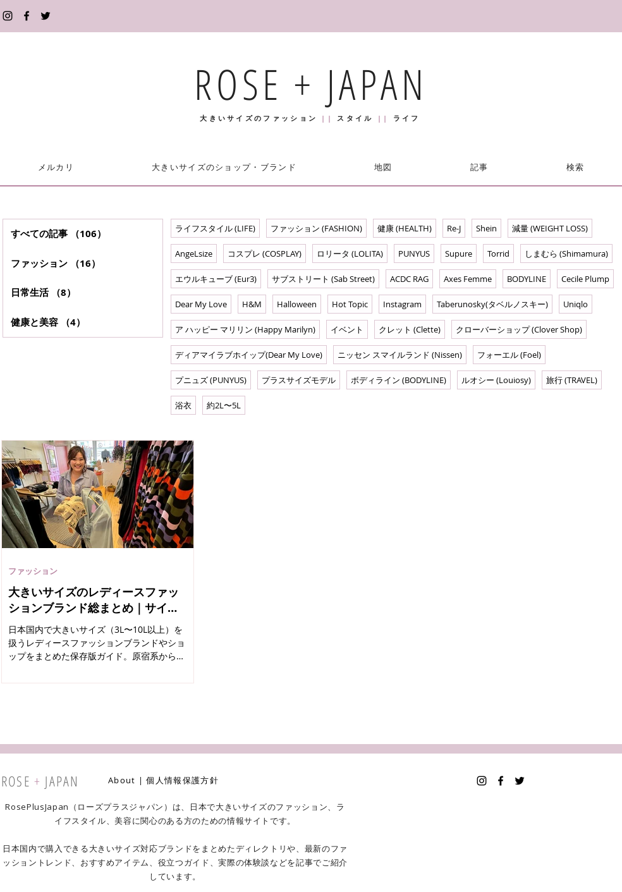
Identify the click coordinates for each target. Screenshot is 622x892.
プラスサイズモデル (299, 380)
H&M (252, 304)
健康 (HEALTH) (404, 228)
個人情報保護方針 (182, 780)
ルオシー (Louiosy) (496, 380)
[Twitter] (45, 15)
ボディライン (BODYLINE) (398, 380)
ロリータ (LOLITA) (350, 253)
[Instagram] (7, 15)
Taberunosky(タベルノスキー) (492, 304)
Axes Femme (468, 278)
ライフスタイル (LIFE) (215, 228)
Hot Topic (350, 304)
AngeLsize (193, 253)
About (122, 780)
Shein (486, 228)
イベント (347, 329)
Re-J (454, 228)
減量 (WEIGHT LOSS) (550, 228)
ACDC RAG (409, 278)
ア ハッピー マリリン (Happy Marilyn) (245, 329)
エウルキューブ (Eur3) (216, 278)
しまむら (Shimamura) (566, 253)
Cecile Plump (585, 278)
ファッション (33, 571)
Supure (458, 253)
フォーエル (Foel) (509, 354)
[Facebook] (26, 15)
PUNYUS (414, 253)
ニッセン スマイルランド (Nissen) (400, 354)
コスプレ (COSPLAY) (265, 253)
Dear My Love (201, 304)
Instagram (402, 304)
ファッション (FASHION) (316, 228)
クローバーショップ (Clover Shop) (519, 329)
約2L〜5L (224, 405)
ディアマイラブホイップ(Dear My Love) (248, 354)
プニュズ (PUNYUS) (211, 380)
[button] (223, 167)
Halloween (297, 304)
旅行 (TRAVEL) (571, 380)
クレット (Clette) (410, 329)
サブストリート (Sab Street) (323, 278)
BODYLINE (526, 278)
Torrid (498, 253)
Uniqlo (575, 304)
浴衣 (183, 405)
